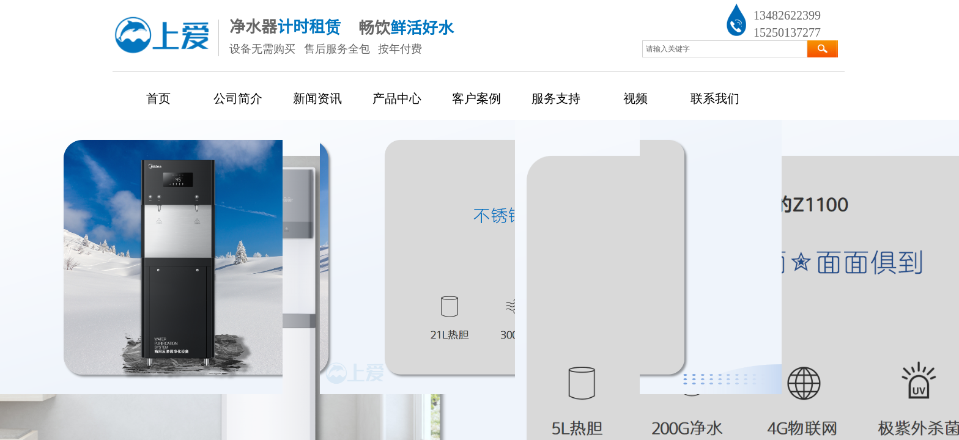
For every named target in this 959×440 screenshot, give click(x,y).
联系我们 (715, 98)
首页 (158, 98)
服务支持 (555, 98)
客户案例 (476, 98)
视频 (635, 98)
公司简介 (237, 98)
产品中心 (396, 98)
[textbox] (724, 48)
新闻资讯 (317, 98)
